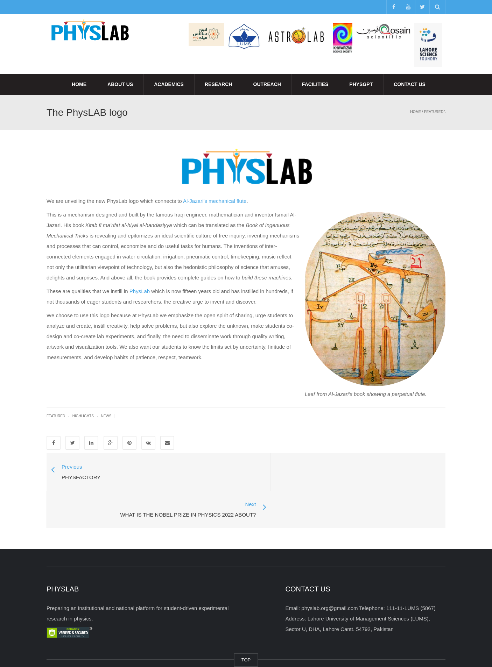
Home (79, 84)
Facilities (315, 84)
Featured (433, 112)
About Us (120, 84)
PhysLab (139, 291)
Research (218, 84)
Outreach (267, 84)
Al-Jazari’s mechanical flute (214, 201)
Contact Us (410, 84)
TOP (246, 622)
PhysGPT (361, 84)
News (106, 416)
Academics (169, 84)
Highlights (83, 416)
